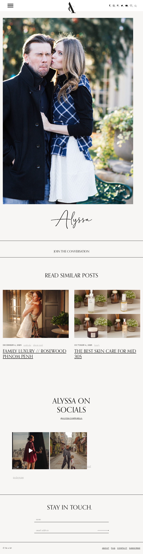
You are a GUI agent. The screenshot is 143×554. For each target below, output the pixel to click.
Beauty (97, 345)
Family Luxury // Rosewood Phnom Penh (34, 353)
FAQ (113, 548)
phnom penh (38, 345)
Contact (122, 548)
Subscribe (134, 548)
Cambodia (27, 345)
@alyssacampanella (71, 418)
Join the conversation (71, 251)
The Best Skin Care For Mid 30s (105, 353)
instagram (18, 477)
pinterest (86, 466)
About (105, 548)
